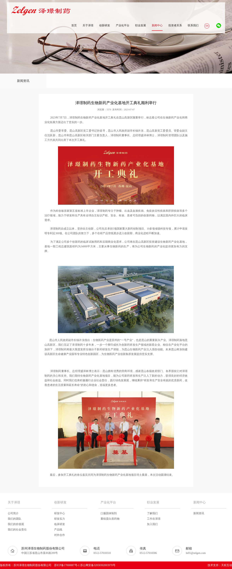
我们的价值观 (16, 524)
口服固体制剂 (109, 513)
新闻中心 (199, 502)
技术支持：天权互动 (220, 565)
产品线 (58, 529)
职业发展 (153, 502)
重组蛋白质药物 (110, 518)
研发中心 (59, 513)
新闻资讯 (23, 80)
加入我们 (152, 524)
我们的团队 (14, 518)
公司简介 (13, 513)
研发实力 (59, 518)
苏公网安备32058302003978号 (97, 565)
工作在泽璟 (153, 518)
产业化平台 (108, 502)
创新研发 (60, 502)
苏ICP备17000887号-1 (66, 565)
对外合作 (59, 535)
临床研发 (59, 524)
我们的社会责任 (17, 529)
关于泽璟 (14, 502)
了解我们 (152, 513)
